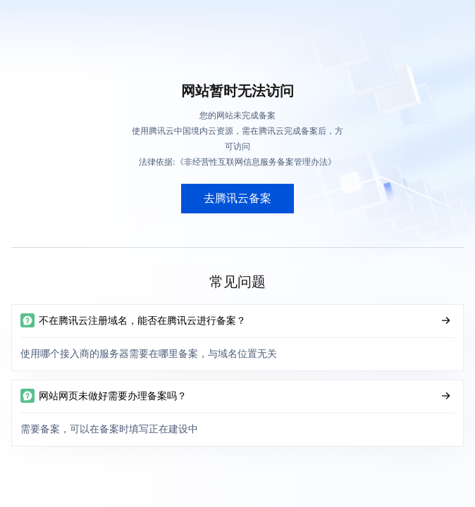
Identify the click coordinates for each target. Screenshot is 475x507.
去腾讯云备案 (237, 198)
